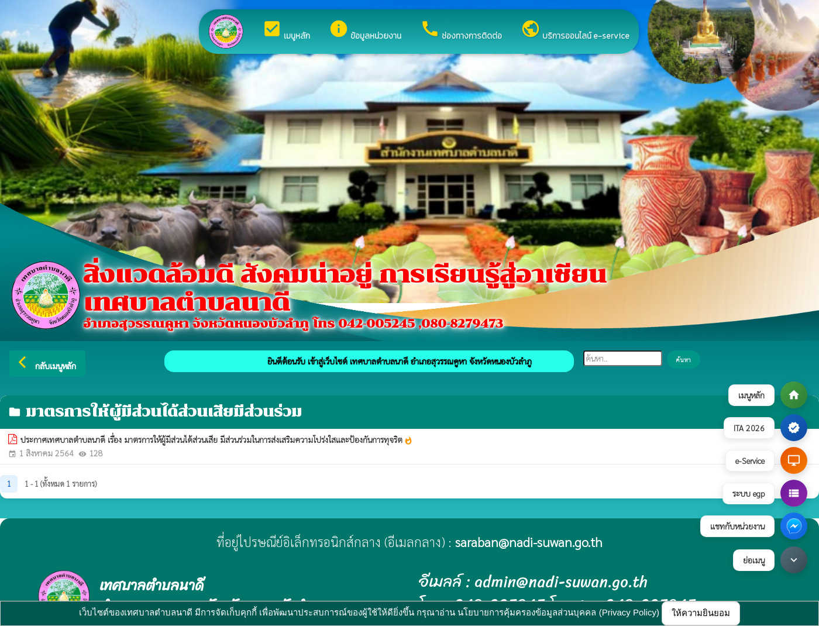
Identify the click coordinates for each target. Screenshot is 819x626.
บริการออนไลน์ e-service (575, 30)
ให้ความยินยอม (701, 613)
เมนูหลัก (286, 30)
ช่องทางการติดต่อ (461, 30)
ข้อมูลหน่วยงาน (365, 30)
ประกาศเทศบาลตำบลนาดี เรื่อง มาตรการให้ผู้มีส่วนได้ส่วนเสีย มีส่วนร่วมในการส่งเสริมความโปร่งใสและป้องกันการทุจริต (216, 440)
